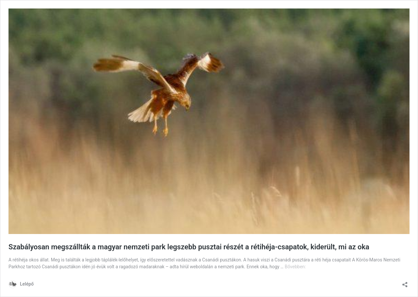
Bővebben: (295, 266)
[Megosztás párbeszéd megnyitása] (405, 282)
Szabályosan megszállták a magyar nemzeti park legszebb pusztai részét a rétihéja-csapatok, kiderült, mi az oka (188, 247)
